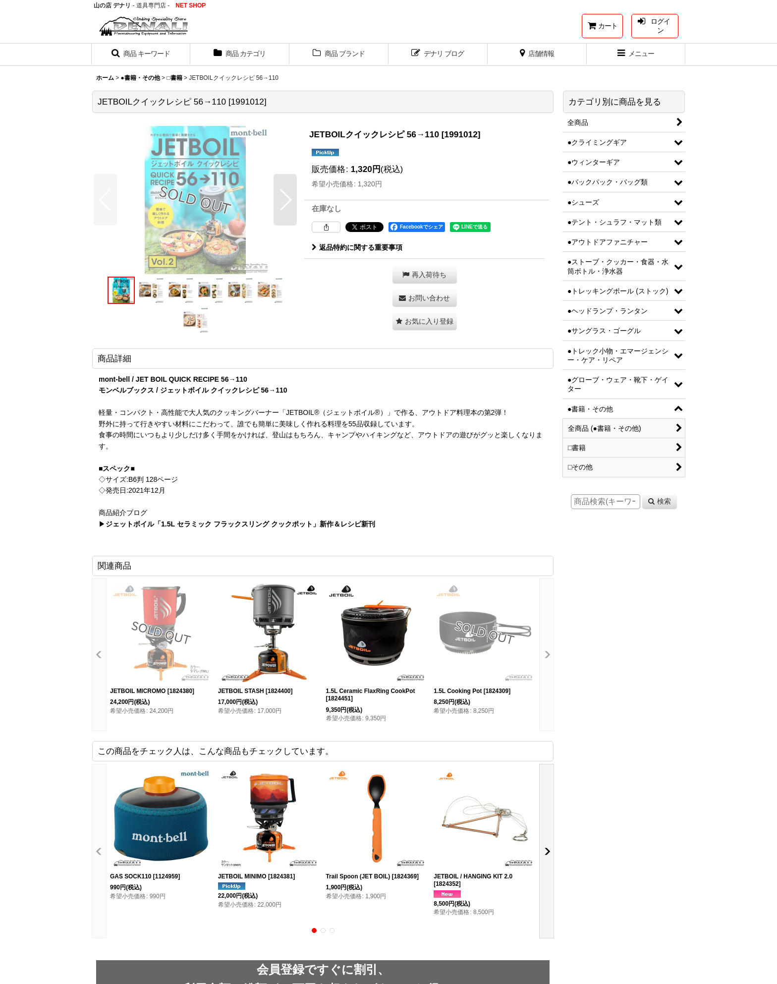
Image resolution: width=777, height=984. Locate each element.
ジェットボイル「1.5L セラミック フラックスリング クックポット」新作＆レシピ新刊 (240, 524)
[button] (140, 54)
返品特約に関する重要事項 (357, 247)
